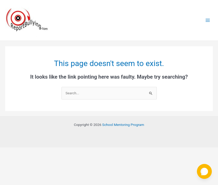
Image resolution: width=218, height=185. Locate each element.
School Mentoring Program (123, 125)
